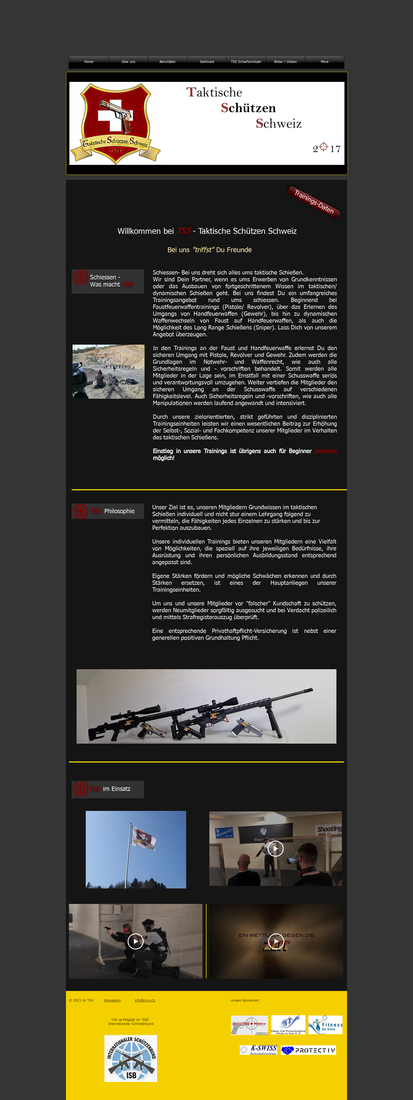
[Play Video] (276, 849)
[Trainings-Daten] (314, 202)
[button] (128, 62)
